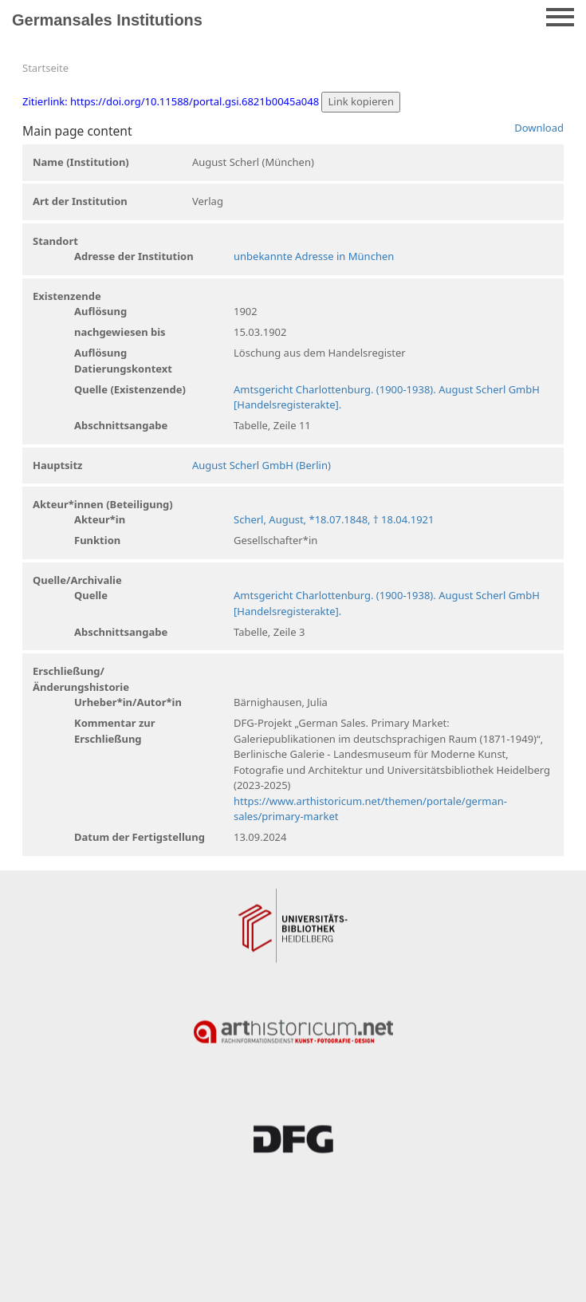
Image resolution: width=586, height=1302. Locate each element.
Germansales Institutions (107, 20)
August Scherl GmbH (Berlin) (261, 465)
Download (539, 127)
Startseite (45, 68)
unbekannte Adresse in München (314, 256)
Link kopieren (361, 101)
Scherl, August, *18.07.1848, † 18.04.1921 (334, 519)
